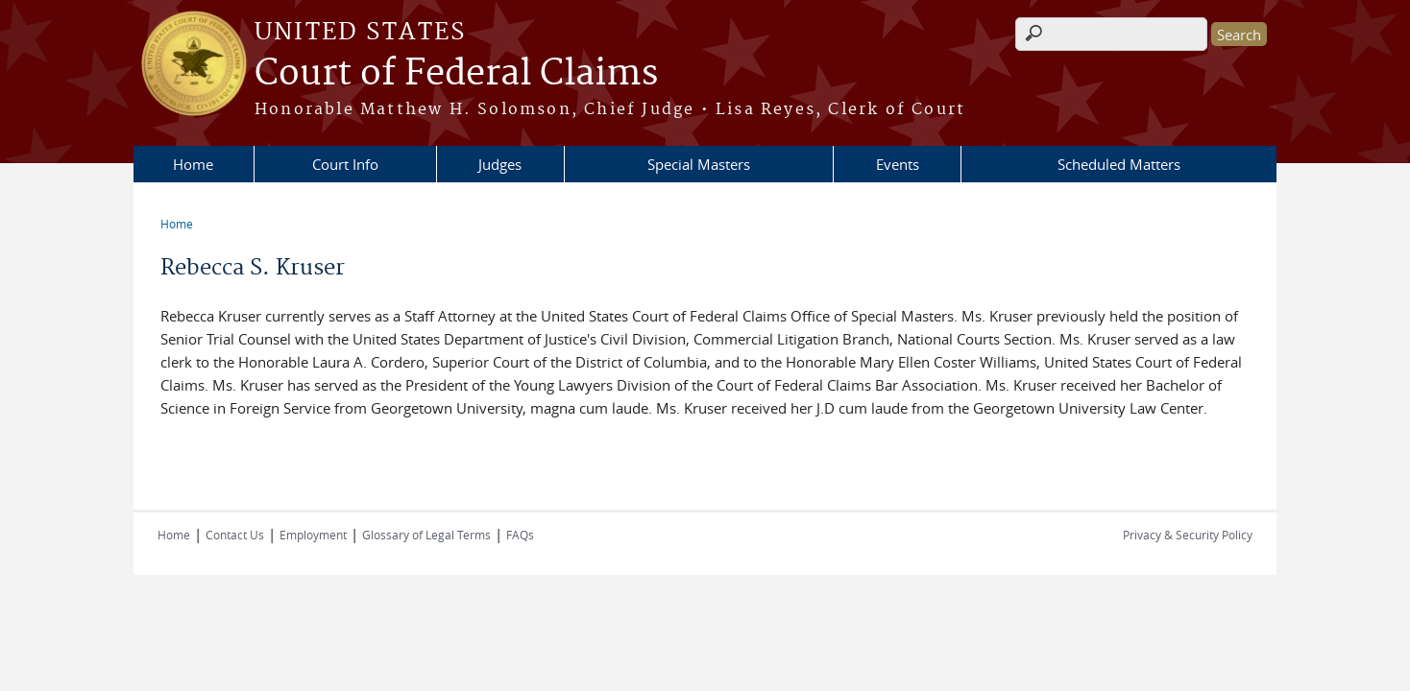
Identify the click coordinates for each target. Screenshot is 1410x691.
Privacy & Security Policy (1187, 534)
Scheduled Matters (1119, 164)
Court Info (345, 164)
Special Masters (698, 164)
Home (193, 164)
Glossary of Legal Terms (426, 534)
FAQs (520, 534)
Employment (313, 534)
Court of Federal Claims (456, 74)
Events (897, 164)
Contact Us (235, 534)
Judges (500, 164)
